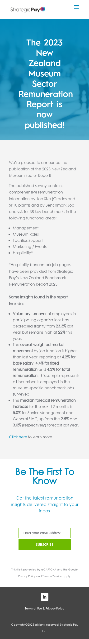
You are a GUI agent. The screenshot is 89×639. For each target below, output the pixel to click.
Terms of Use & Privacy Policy (44, 608)
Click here (18, 436)
